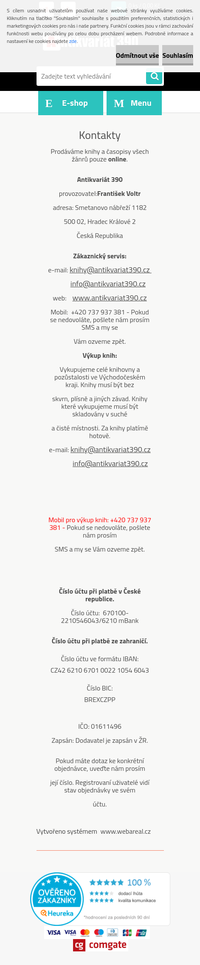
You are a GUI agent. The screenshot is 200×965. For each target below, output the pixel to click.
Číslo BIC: (100, 688)
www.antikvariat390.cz (109, 297)
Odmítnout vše (137, 55)
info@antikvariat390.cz (108, 283)
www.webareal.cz (125, 831)
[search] (154, 76)
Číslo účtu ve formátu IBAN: (99, 659)
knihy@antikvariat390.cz (111, 269)
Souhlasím (177, 55)
